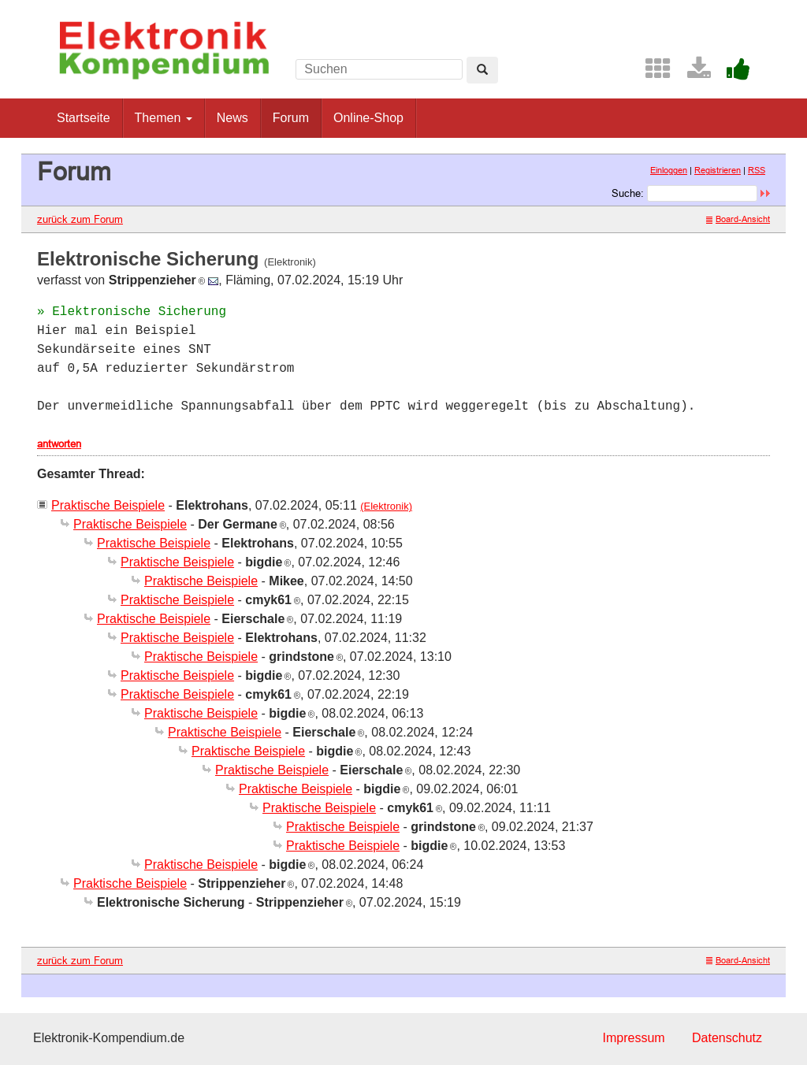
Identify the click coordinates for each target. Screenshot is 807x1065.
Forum (291, 117)
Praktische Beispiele (108, 505)
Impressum (633, 1038)
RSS (756, 170)
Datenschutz (727, 1038)
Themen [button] (163, 117)
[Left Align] (482, 70)
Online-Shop (368, 117)
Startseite (83, 117)
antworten (59, 443)
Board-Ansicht (738, 219)
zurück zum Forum (80, 219)
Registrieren (717, 170)
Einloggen (668, 170)
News (232, 117)
